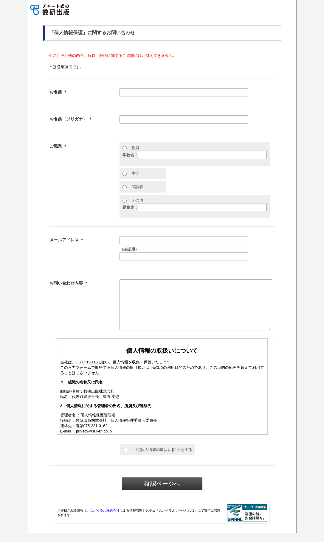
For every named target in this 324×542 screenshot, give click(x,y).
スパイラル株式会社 (105, 519)
